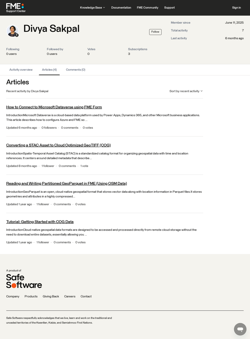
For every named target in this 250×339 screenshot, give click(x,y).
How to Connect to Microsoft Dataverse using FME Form (54, 107)
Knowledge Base (92, 7)
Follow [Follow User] (155, 31)
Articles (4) (49, 69)
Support (169, 7)
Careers (69, 296)
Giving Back (51, 296)
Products (31, 296)
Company (12, 296)
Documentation (121, 7)
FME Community (147, 7)
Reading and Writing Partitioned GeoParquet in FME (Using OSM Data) (66, 184)
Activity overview (21, 69)
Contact (86, 296)
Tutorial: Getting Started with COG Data (40, 222)
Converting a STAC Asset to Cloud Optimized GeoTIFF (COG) (58, 145)
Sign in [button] (236, 7)
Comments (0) (75, 69)
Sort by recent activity (186, 91)
